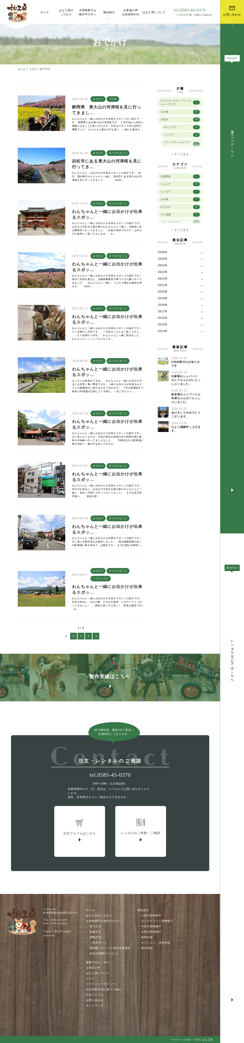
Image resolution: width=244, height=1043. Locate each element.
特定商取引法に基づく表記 (103, 989)
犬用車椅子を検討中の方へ (103, 921)
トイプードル (100, 578)
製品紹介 (143, 910)
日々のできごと (118, 153)
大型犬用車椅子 (151, 931)
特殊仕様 (147, 937)
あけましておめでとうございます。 (186, 414)
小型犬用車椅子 (151, 915)
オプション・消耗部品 (155, 942)
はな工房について (97, 973)
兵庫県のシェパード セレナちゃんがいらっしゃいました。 (186, 380)
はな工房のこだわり (99, 915)
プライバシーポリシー (100, 984)
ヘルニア (180, 184)
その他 (113, 99)
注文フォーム (95, 994)
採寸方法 (95, 926)
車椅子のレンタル (97, 962)
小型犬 (180, 120)
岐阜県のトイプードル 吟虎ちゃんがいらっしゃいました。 (187, 398)
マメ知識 (180, 215)
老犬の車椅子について (104, 953)
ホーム (22, 68)
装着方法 (95, 931)
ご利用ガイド (98, 942)
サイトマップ (95, 1005)
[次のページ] (96, 636)
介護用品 (180, 176)
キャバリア (182, 127)
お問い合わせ (95, 1000)
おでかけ (98, 99)
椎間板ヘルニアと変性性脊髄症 (110, 948)
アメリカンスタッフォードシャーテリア (180, 102)
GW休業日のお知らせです (185, 363)
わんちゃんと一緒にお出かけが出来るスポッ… (107, 214)
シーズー (182, 135)
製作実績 (147, 948)
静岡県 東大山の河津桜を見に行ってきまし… (106, 110)
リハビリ (180, 192)
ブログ (33, 68)
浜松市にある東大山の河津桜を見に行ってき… (106, 164)
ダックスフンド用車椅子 (157, 921)
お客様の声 (93, 967)
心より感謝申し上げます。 (186, 429)
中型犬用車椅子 (151, 926)
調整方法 (95, 937)
